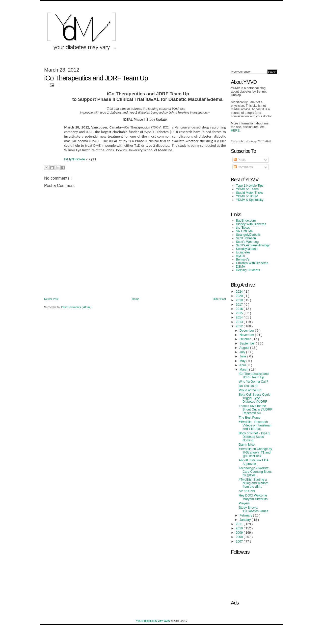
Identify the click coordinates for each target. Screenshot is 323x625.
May (242, 361)
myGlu (240, 256)
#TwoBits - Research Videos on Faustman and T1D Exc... (255, 425)
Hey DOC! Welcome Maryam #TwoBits (253, 497)
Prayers (244, 503)
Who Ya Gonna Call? (253, 381)
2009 (240, 532)
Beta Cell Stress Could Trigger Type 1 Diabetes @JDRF (254, 398)
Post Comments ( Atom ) (76, 307)
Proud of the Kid (250, 390)
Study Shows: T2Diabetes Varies (253, 509)
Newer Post (51, 298)
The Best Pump (249, 417)
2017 (240, 304)
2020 (240, 296)
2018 (240, 300)
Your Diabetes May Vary (153, 621)
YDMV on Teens (247, 189)
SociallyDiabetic (247, 249)
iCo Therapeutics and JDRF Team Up (253, 375)
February (246, 515)
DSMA (240, 266)
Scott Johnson (246, 238)
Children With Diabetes (252, 263)
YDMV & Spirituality (249, 200)
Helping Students (248, 270)
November (247, 335)
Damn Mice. (247, 444)
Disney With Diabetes (251, 224)
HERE (235, 130)
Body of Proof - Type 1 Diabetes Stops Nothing (254, 437)
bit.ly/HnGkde (74, 159)
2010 (240, 528)
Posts (240, 160)
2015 (240, 313)
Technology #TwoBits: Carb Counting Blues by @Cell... (255, 471)
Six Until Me (244, 231)
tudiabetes (243, 252)
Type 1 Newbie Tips (249, 185)
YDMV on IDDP (247, 196)
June (243, 356)
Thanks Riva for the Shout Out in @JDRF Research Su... (255, 409)
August (244, 348)
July (242, 352)
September (247, 343)
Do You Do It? (248, 386)
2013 (240, 322)
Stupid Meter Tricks (249, 193)
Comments (243, 167)
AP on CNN (247, 491)
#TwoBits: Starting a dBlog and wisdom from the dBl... (253, 483)
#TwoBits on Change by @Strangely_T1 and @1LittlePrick (255, 452)
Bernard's (242, 259)
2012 (240, 326)
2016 (240, 309)
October (245, 339)
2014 (240, 317)
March (244, 369)
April (243, 365)
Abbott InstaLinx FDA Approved (253, 462)
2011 (240, 524)
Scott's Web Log (247, 242)
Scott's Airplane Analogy (253, 245)
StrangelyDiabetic (248, 234)
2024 (240, 291)
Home (135, 298)
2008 (240, 537)
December (247, 330)
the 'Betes (243, 227)
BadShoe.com (246, 220)
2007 (240, 541)
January (245, 520)
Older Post (219, 298)
